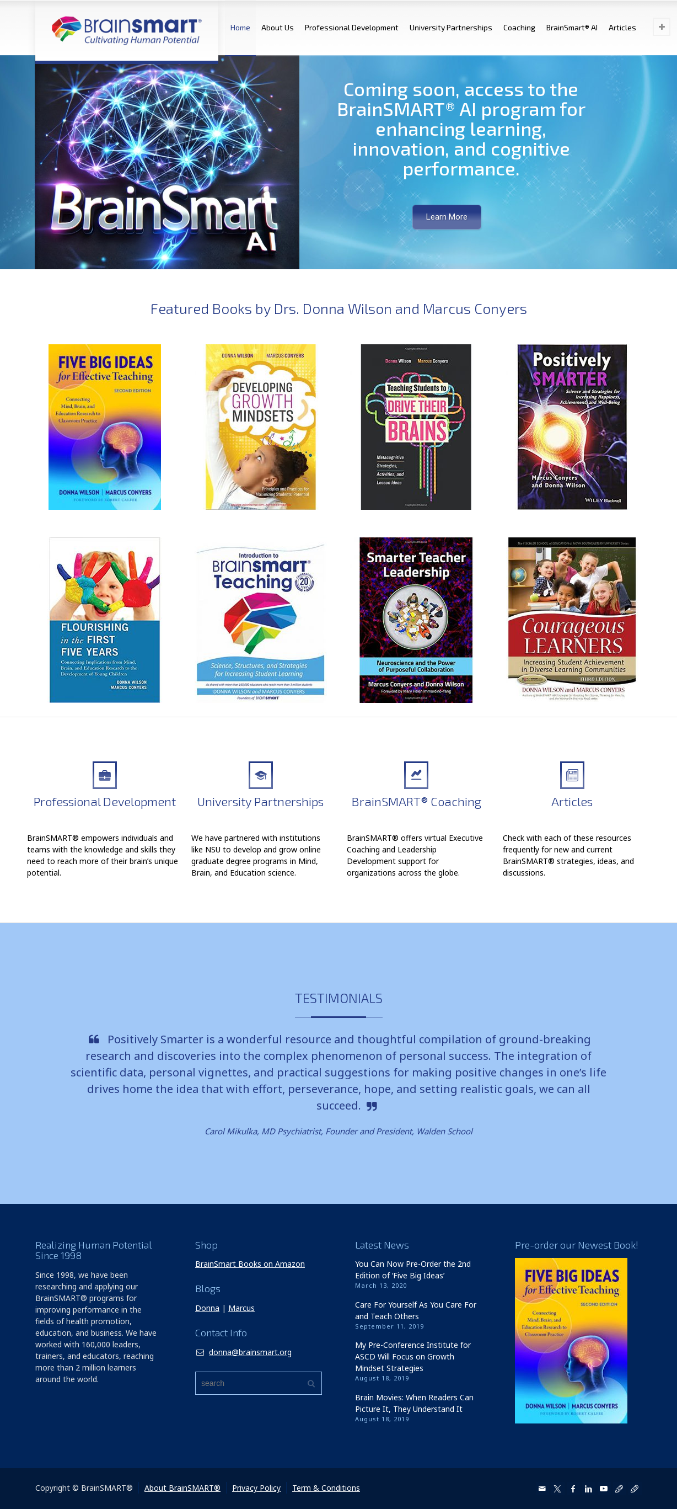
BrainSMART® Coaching (416, 801)
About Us (277, 27)
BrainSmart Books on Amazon (250, 1264)
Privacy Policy (256, 1488)
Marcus (241, 1308)
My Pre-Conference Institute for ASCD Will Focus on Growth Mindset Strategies (413, 1356)
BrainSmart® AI (572, 27)
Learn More (447, 217)
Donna (207, 1308)
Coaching (519, 27)
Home (240, 27)
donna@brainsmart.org (250, 1352)
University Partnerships (451, 27)
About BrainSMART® (182, 1488)
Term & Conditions (326, 1488)
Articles (622, 27)
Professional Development (352, 27)
